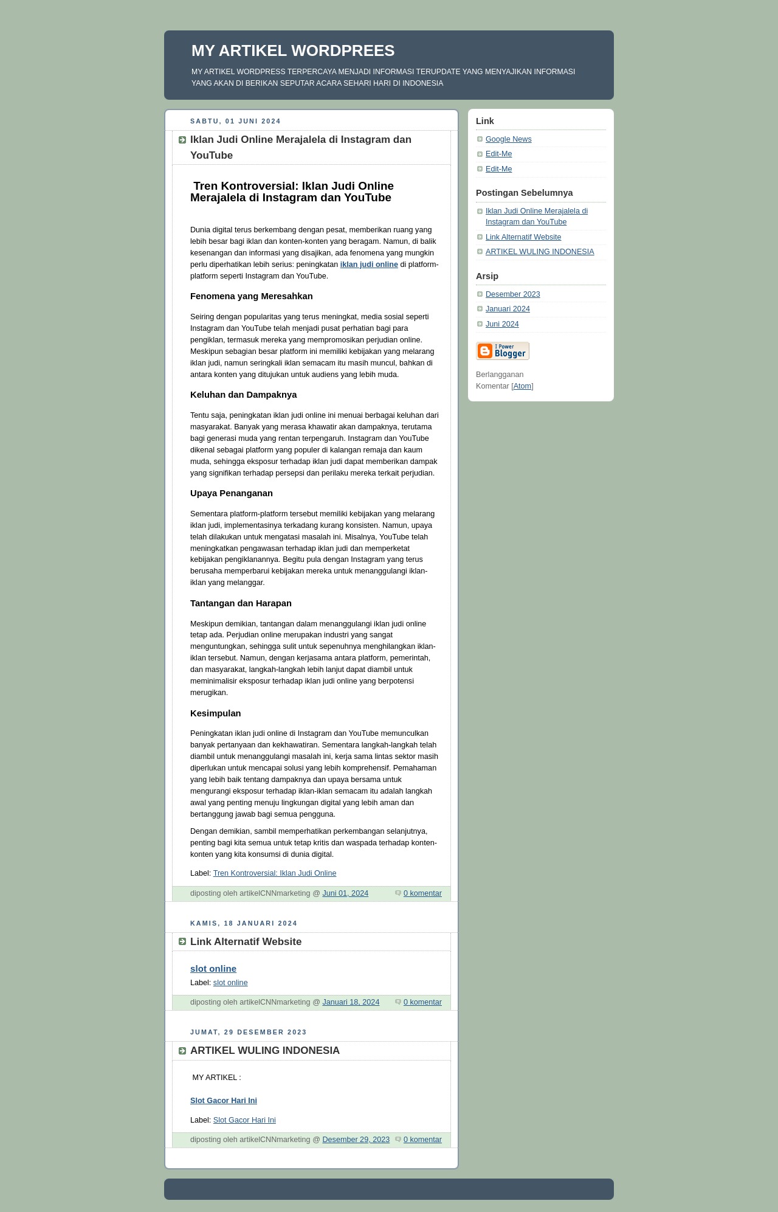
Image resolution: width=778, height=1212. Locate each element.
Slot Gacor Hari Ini (223, 1100)
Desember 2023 (513, 294)
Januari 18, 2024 (350, 1002)
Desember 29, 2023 (356, 1139)
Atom (522, 386)
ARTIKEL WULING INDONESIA (540, 252)
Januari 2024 (508, 309)
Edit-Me (499, 154)
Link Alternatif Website (524, 237)
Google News (509, 139)
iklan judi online (369, 264)
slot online (213, 968)
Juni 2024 (502, 324)
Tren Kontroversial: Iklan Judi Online (275, 873)
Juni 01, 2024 (345, 893)
